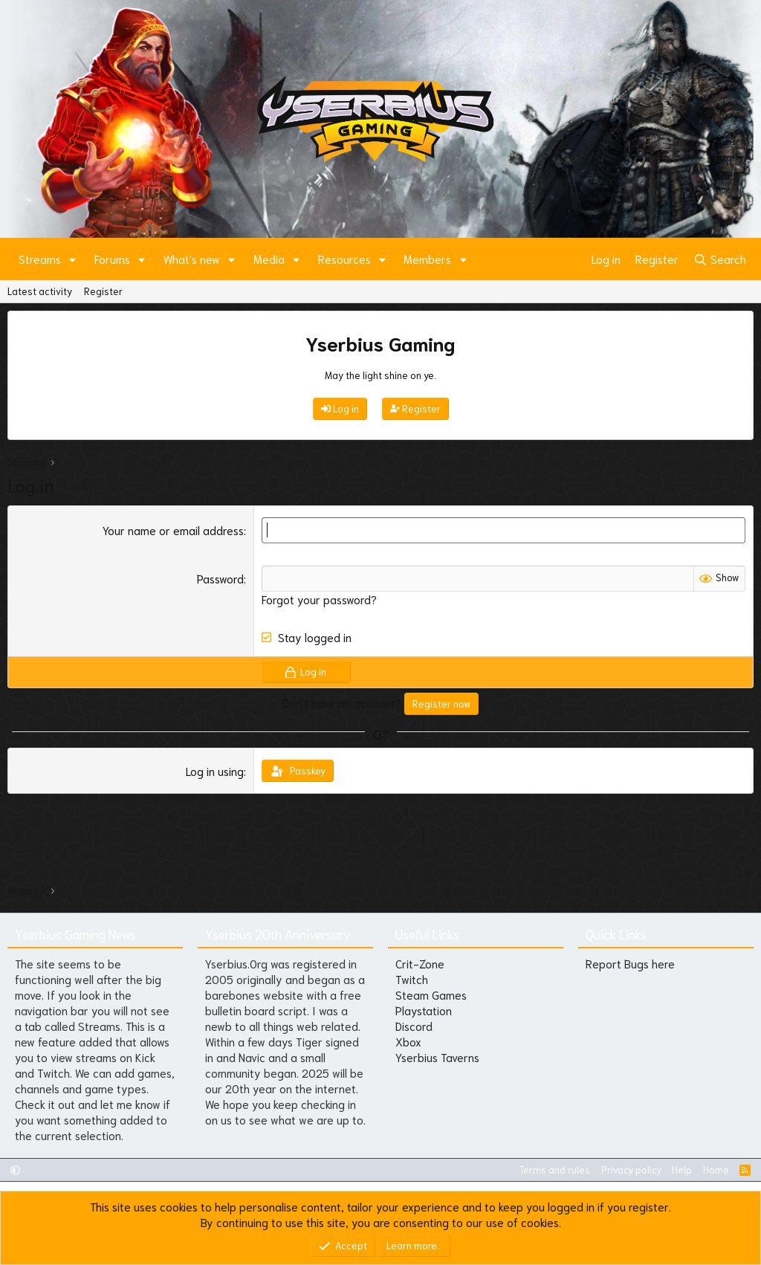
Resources (344, 258)
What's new (191, 258)
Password (220, 578)
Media (269, 258)
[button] (72, 259)
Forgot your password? (319, 599)
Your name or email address (173, 529)
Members (427, 258)
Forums (112, 258)
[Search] (720, 259)
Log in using (215, 770)
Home (716, 1169)
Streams (40, 258)
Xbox (408, 1041)
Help (682, 1169)
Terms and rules (554, 1169)
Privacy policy (631, 1169)
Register (103, 291)
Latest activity (39, 291)
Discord (414, 1025)
